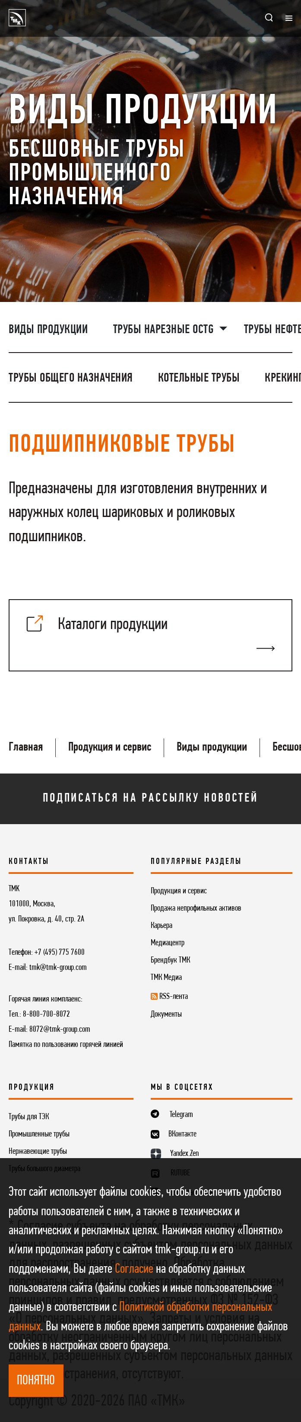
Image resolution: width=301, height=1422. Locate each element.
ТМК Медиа (166, 977)
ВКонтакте (182, 1134)
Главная (26, 747)
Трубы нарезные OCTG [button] (164, 330)
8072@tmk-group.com (59, 1029)
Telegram (181, 1115)
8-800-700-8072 (46, 1014)
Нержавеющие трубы (38, 1151)
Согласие (134, 1269)
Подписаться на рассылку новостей (150, 798)
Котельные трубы (199, 378)
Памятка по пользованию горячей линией (66, 1044)
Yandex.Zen (184, 1153)
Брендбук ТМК (170, 960)
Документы (166, 1014)
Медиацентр (167, 943)
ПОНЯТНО (36, 1381)
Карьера (161, 925)
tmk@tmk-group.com (58, 967)
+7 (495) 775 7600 (60, 952)
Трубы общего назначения (71, 378)
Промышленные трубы (39, 1134)
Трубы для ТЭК (29, 1117)
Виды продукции (48, 330)
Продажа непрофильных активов (196, 908)
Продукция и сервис (109, 747)
